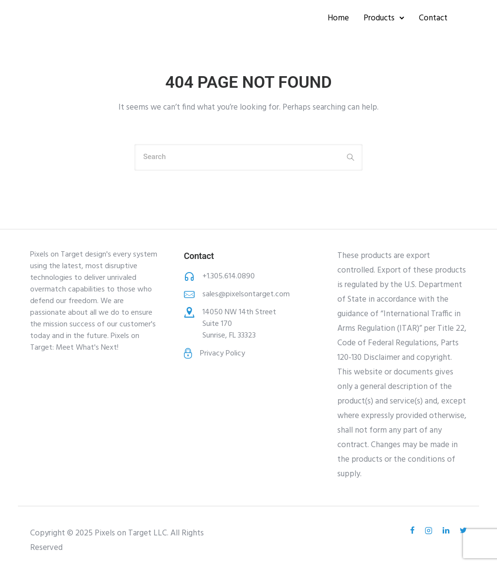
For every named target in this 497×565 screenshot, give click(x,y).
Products (379, 18)
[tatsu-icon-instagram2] (430, 530)
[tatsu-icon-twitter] (463, 530)
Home (338, 18)
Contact (433, 18)
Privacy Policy (222, 353)
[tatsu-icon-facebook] (413, 530)
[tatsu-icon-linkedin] (447, 530)
